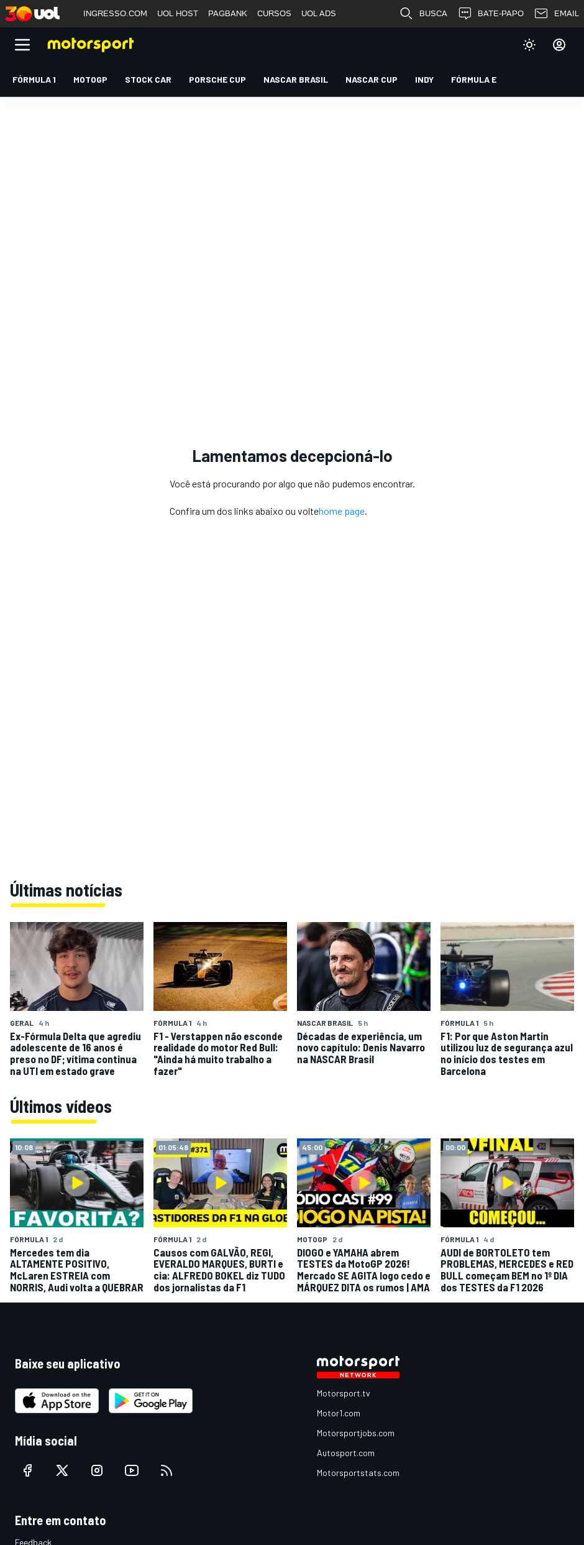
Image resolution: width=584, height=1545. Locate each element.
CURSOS (274, 13)
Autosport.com (346, 1452)
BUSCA (423, 13)
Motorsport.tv (343, 1393)
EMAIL (556, 13)
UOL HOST (177, 13)
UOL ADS (318, 13)
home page (342, 511)
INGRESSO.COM (115, 13)
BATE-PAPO (490, 13)
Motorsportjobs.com (356, 1432)
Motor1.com (338, 1413)
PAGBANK (227, 13)
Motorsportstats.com (358, 1472)
